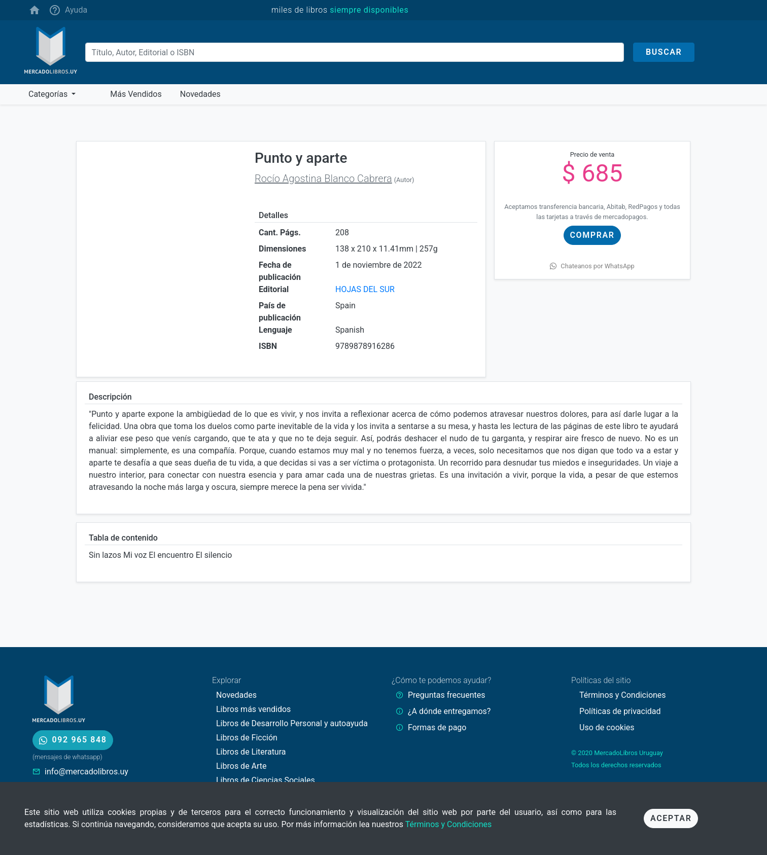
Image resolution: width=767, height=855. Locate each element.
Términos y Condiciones (448, 824)
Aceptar (670, 818)
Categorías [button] (48, 94)
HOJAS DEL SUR (365, 289)
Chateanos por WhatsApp (592, 266)
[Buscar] (354, 52)
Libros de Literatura (251, 752)
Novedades (236, 695)
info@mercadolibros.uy (86, 771)
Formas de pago (437, 727)
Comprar (592, 235)
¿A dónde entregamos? (449, 711)
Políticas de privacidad (620, 711)
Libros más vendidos (253, 709)
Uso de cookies (607, 727)
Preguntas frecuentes (446, 695)
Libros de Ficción (246, 737)
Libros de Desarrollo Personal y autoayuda (292, 723)
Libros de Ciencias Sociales (265, 780)
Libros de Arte (241, 766)
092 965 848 (73, 739)
